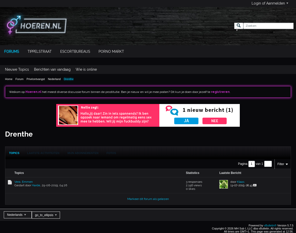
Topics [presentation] (14, 152)
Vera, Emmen (23, 182)
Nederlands (16, 215)
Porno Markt (111, 51)
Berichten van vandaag (52, 69)
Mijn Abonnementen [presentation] (83, 152)
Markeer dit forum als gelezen (148, 199)
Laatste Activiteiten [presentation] (43, 152)
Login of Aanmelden (270, 3)
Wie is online (86, 69)
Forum (19, 79)
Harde (36, 185)
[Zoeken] (268, 26)
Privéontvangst (35, 79)
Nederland (54, 79)
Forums (11, 51)
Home (8, 79)
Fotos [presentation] (111, 152)
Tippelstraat (39, 51)
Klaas (240, 182)
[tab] (14, 153)
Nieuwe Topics (17, 69)
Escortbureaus (75, 51)
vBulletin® (270, 225)
